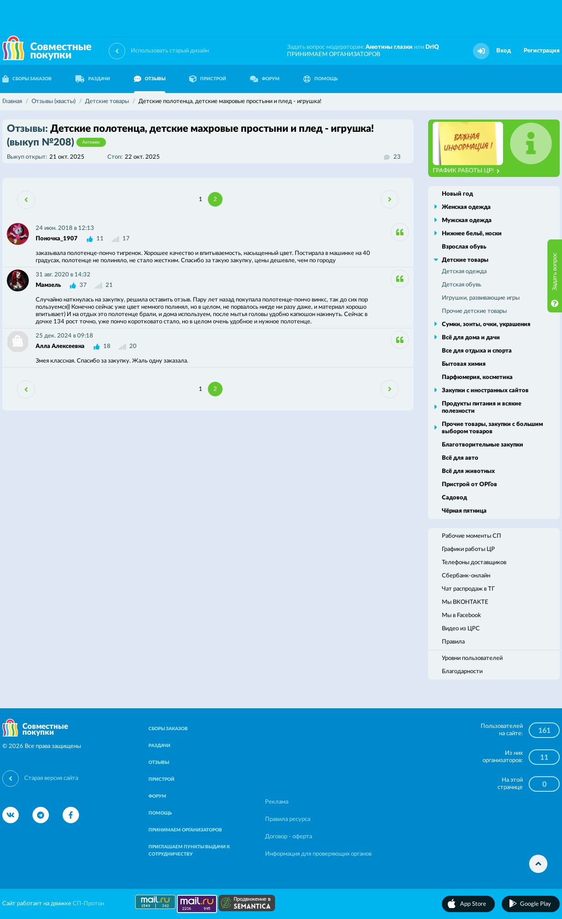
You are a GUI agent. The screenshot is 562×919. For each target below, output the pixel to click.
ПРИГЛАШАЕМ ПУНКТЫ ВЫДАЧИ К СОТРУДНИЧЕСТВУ (189, 851)
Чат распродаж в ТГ (468, 589)
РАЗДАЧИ (92, 79)
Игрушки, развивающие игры (481, 298)
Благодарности (462, 672)
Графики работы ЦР (468, 549)
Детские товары (465, 260)
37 (83, 285)
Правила (453, 642)
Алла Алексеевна (60, 346)
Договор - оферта (288, 837)
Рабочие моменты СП (471, 536)
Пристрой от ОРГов (469, 485)
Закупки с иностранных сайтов (485, 391)
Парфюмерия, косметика (477, 377)
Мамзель (48, 285)
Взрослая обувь (464, 247)
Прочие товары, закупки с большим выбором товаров (492, 428)
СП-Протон (88, 904)
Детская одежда (464, 272)
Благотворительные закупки (482, 445)
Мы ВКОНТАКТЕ (465, 602)
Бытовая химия (464, 364)
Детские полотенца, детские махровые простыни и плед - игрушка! (190, 135)
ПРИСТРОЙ (207, 79)
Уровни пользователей (472, 658)
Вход (503, 51)
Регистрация (542, 51)
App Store (473, 904)
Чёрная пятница (464, 511)
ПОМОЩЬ (320, 79)
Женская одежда (466, 207)
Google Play (535, 904)
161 (544, 730)
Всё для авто (460, 458)
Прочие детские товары (474, 311)
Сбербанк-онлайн (466, 576)
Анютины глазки (389, 47)
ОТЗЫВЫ (149, 79)
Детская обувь (461, 285)
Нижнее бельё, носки (472, 234)
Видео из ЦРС (461, 629)
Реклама (276, 802)
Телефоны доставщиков (474, 563)
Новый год (457, 194)
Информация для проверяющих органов (318, 854)
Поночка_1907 (57, 239)
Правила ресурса (287, 819)
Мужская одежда (467, 220)
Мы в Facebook (461, 615)
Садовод (454, 498)
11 (100, 239)
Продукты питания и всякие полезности (481, 407)
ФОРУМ (265, 79)
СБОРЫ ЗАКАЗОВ (168, 729)
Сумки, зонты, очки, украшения (486, 324)
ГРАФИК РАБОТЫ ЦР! (466, 171)
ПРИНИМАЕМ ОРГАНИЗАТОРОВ (333, 54)
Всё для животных (468, 471)
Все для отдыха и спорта (477, 351)
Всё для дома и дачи (471, 338)
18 (107, 346)
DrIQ (432, 47)
